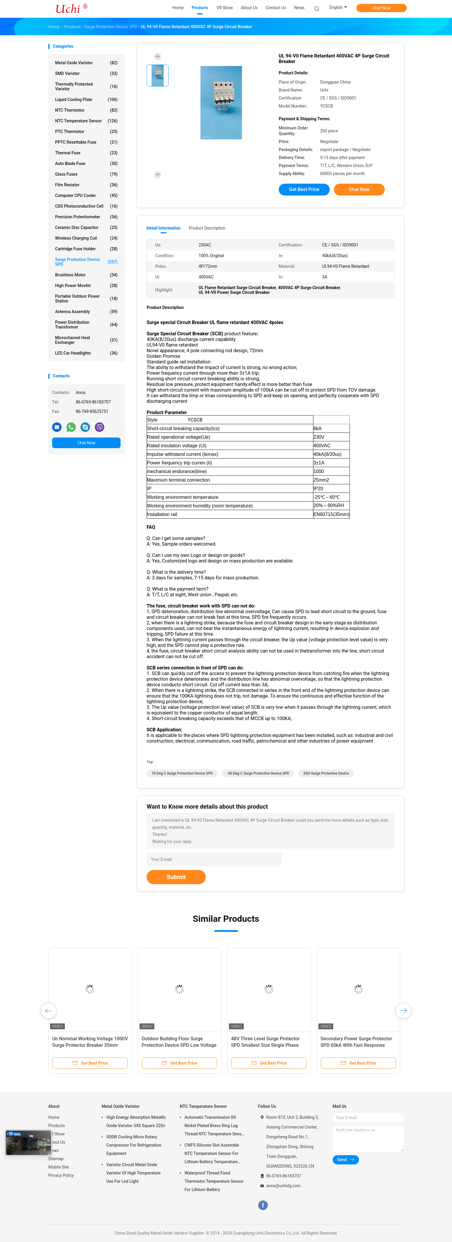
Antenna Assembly (86, 312)
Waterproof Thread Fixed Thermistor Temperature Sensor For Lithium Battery (214, 1181)
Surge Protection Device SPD (86, 262)
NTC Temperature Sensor (86, 121)
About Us (56, 1142)
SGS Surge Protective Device (326, 773)
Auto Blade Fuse (86, 163)
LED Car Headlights (86, 353)
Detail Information (163, 228)
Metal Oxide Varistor (86, 63)
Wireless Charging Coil (86, 238)
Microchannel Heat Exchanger (86, 340)
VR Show (56, 1134)
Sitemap (55, 1158)
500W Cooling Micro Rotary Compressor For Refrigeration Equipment (133, 1145)
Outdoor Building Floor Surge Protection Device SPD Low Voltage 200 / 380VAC (202, 1045)
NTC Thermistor (86, 110)
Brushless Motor (86, 275)
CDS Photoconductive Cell (86, 206)
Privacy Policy (61, 1175)
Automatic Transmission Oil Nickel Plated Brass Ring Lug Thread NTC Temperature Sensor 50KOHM (215, 1126)
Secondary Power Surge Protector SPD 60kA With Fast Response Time (380, 1045)
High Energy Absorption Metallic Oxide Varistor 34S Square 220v (136, 1121)
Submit (176, 877)
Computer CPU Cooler (86, 195)
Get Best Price (304, 189)
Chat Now (382, 8)
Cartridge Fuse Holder (86, 249)
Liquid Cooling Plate (86, 99)
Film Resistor (86, 185)
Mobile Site (58, 1167)
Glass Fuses (86, 174)
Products (56, 1125)
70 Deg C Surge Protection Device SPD (182, 773)
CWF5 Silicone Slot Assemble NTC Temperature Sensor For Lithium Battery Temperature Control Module (212, 1154)
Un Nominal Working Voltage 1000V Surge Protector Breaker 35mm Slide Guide (113, 1045)
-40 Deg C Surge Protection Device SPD (258, 773)
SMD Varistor (86, 73)
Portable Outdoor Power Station (86, 298)
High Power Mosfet (86, 286)
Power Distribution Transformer (86, 324)
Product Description (207, 228)
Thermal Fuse (86, 153)
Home (54, 1117)
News (53, 1150)
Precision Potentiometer (86, 217)
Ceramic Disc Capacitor (86, 227)
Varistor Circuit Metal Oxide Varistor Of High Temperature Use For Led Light (133, 1173)
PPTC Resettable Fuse (86, 142)
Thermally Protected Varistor (86, 86)
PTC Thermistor (86, 131)
